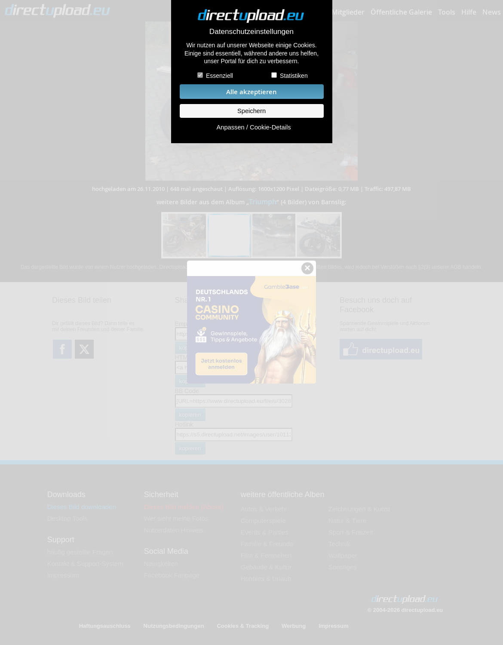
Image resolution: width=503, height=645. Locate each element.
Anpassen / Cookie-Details (253, 127)
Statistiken (294, 75)
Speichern (251, 111)
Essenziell (219, 75)
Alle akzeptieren (251, 92)
